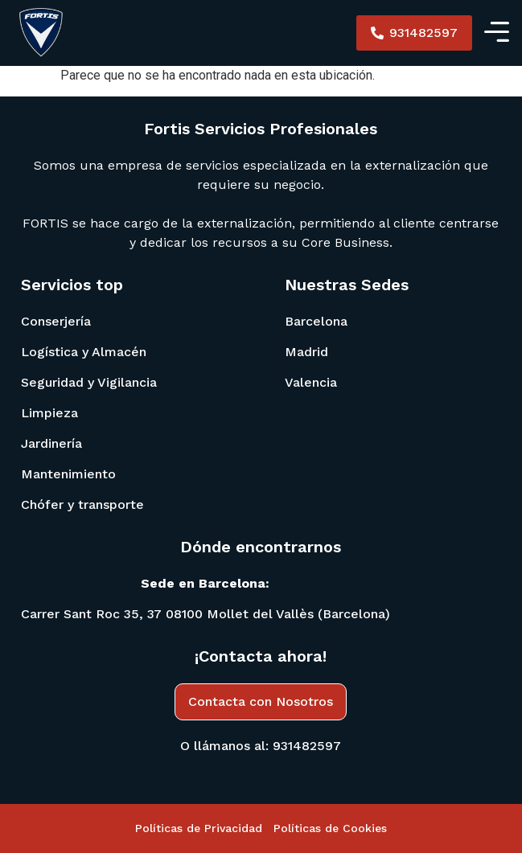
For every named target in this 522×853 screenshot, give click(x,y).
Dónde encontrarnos (260, 546)
